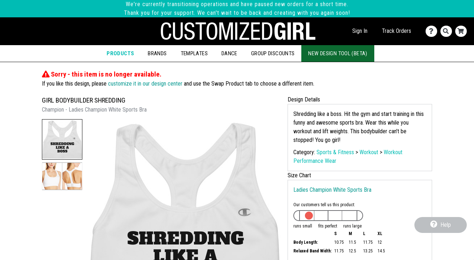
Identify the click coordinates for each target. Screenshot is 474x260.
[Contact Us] (433, 31)
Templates (194, 53)
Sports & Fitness (335, 152)
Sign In (359, 30)
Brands (157, 53)
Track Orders (396, 30)
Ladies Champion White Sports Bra (332, 189)
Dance (229, 53)
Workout (368, 152)
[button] (62, 139)
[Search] (447, 31)
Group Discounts (273, 53)
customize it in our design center (145, 83)
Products (120, 53)
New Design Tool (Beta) (337, 53)
